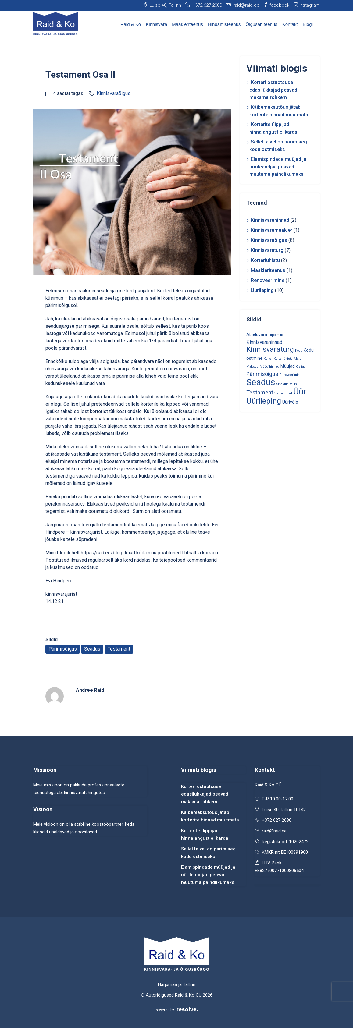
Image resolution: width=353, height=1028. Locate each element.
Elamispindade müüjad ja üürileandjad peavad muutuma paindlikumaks (277, 166)
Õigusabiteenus (261, 24)
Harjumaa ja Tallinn (176, 984)
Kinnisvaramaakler (271, 230)
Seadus (92, 649)
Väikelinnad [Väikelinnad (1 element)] (283, 393)
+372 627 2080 (276, 820)
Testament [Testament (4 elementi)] (259, 392)
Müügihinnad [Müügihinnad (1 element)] (269, 367)
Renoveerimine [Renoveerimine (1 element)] (290, 375)
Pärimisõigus (62, 649)
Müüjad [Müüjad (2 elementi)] (287, 366)
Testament (119, 649)
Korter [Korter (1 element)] (268, 359)
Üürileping (262, 290)
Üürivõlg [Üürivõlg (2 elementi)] (290, 402)
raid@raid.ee (274, 831)
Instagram (307, 5)
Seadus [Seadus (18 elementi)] (260, 382)
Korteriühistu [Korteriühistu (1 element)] (283, 359)
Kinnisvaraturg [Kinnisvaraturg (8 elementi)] (270, 349)
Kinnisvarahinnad (270, 220)
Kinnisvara (156, 24)
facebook (276, 5)
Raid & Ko (130, 24)
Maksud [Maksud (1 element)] (252, 367)
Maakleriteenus (187, 24)
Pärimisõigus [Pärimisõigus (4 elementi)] (262, 374)
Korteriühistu (265, 260)
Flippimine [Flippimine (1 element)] (276, 335)
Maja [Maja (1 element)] (297, 359)
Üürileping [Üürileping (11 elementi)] (263, 400)
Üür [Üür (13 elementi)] (299, 392)
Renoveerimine (267, 280)
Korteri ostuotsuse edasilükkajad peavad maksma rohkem (273, 89)
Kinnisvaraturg (267, 250)
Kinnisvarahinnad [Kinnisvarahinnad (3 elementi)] (264, 342)
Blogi (308, 24)
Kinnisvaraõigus (113, 93)
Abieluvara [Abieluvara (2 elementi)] (256, 334)
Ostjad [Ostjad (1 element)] (301, 367)
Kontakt (290, 24)
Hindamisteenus (224, 24)
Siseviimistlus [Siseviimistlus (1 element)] (286, 384)
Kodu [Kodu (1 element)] (298, 351)
